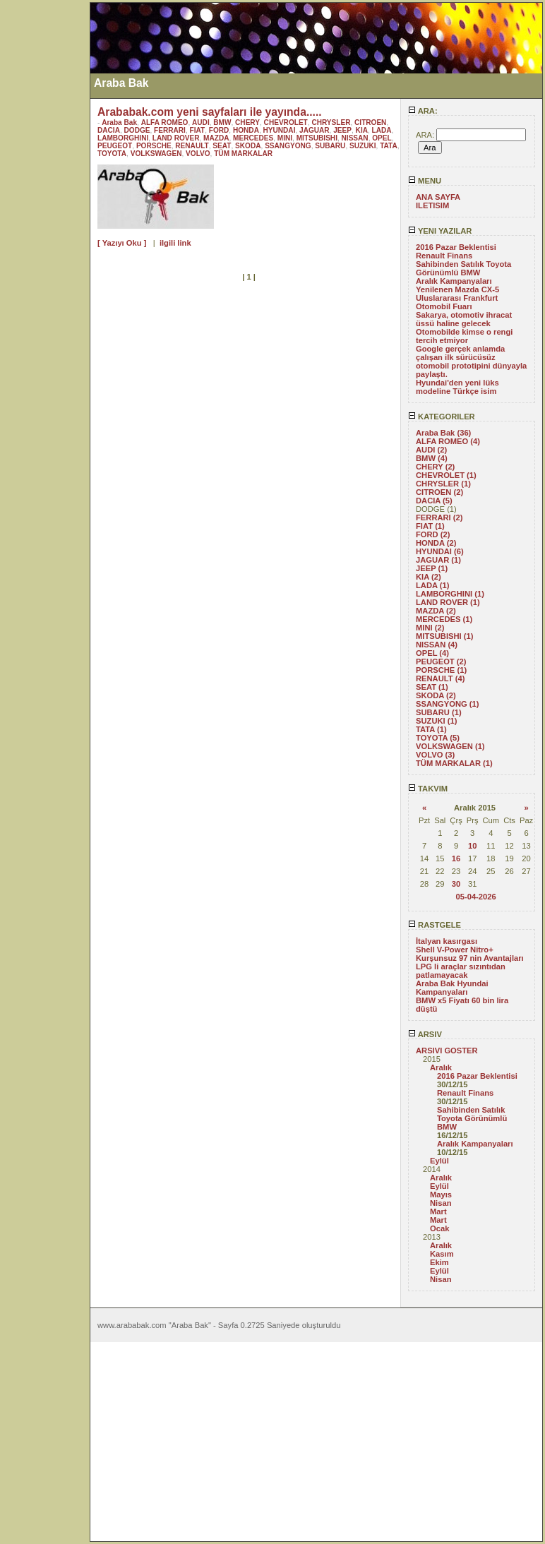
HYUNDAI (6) (440, 551)
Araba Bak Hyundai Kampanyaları (452, 987)
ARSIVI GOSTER (447, 1050)
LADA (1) (432, 585)
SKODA (247, 146)
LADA (382, 130)
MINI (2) (430, 627)
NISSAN (355, 138)
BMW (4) (432, 458)
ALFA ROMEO (164, 122)
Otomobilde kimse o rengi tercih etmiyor (464, 336)
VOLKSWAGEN (156, 153)
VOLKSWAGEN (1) (450, 746)
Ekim (439, 1262)
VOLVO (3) (435, 754)
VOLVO (198, 153)
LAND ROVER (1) (448, 602)
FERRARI (170, 130)
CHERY (247, 122)
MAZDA (216, 138)
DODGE (137, 130)
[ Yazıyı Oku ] (121, 243)
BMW (222, 122)
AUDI (201, 122)
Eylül (439, 1160)
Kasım (442, 1254)
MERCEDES (253, 138)
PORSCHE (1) (441, 670)
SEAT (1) (432, 687)
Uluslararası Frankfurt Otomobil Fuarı (457, 302)
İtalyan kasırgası (446, 941)
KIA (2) (428, 577)
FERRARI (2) (439, 517)
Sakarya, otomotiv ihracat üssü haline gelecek (464, 319)
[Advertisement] (44, 214)
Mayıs (441, 1194)
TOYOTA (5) (438, 738)
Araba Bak (119, 122)
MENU (424, 180)
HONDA (246, 130)
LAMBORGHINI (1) (450, 594)
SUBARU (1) (439, 712)
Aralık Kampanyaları (454, 281)
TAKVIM (428, 788)
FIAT (197, 130)
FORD (219, 130)
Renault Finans (444, 255)
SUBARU (330, 146)
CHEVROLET (286, 122)
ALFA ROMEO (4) (448, 441)
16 (456, 858)
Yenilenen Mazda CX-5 (457, 289)
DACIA (108, 130)
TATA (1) (431, 729)
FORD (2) (433, 534)
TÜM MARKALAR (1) (454, 763)
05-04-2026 (475, 896)
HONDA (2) (436, 543)
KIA (362, 130)
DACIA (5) (434, 500)
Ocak (439, 1228)
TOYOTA (111, 153)
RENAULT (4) (440, 678)
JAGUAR (314, 130)
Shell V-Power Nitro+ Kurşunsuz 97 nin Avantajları (470, 953)
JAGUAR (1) (438, 560)
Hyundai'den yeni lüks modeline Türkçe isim (457, 386)
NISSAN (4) (436, 644)
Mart (438, 1211)
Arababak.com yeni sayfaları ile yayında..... (209, 112)
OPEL (381, 138)
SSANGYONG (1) (447, 704)
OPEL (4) (432, 653)
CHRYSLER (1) (443, 483)
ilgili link (175, 243)
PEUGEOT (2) (441, 661)
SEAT (221, 146)
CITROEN (370, 122)
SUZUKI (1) (436, 721)
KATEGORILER (441, 416)
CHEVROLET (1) (446, 475)
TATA (388, 146)
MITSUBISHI (317, 138)
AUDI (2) (431, 449)
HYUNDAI (279, 130)
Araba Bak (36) (443, 433)
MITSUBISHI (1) (444, 636)
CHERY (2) (435, 466)
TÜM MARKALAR (243, 153)
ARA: (423, 111)
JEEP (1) (432, 568)
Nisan (440, 1203)
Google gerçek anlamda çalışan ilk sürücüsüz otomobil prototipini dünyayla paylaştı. (471, 361)
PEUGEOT (114, 146)
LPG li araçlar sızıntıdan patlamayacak (460, 970)
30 (456, 884)
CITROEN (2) (439, 492)
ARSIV (425, 1034)
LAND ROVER (176, 138)
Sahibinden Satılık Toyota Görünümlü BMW (463, 268)
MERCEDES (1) (444, 619)
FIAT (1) (430, 526)
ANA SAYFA (438, 197)
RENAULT (191, 146)
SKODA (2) (436, 695)
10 (472, 846)
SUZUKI (362, 146)
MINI (284, 138)
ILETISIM (432, 205)
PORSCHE (154, 146)
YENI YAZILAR (440, 231)
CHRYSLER (330, 122)
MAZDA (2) (436, 610)
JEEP (342, 130)
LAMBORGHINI (122, 138)
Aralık (441, 1067)
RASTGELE (434, 925)
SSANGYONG (288, 146)
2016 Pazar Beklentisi (456, 247)
